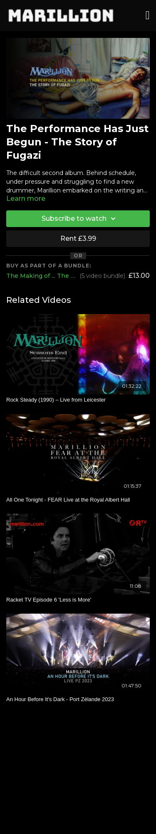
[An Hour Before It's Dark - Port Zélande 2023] (78, 699)
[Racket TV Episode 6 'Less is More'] (78, 600)
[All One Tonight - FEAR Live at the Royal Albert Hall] (78, 500)
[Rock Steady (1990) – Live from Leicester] (78, 400)
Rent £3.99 (78, 238)
